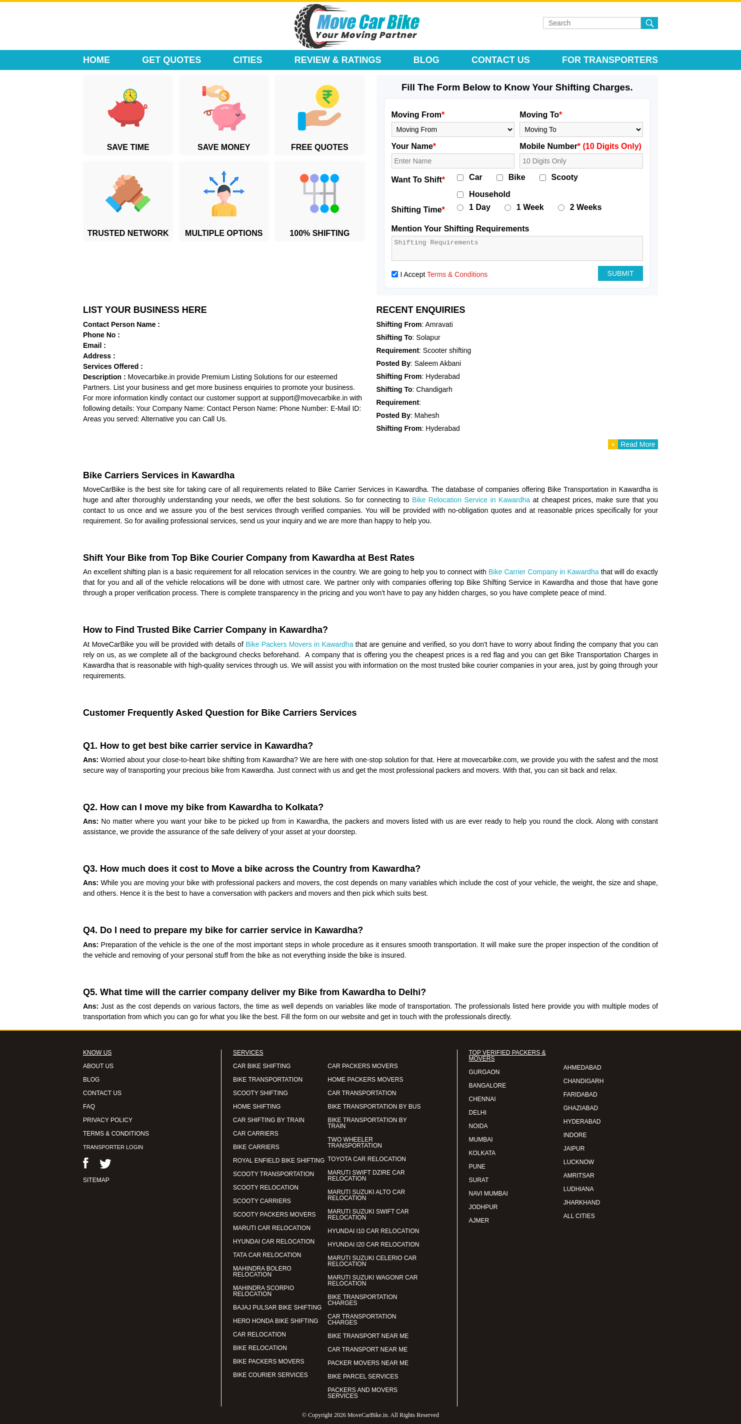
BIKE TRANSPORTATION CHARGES (362, 1300)
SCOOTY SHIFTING (260, 1093)
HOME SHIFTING (256, 1106)
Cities (248, 60)
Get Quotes (171, 60)
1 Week (530, 207)
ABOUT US (98, 1066)
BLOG (91, 1079)
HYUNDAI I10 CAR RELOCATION (373, 1231)
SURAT (479, 1180)
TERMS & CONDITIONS (116, 1133)
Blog (427, 60)
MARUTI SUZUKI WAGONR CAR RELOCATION (373, 1280)
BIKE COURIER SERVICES (270, 1375)
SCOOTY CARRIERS (262, 1201)
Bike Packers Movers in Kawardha (299, 644)
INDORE (575, 1135)
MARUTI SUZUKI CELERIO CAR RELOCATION (372, 1261)
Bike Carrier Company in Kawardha (543, 572)
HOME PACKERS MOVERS (365, 1079)
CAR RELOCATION (259, 1334)
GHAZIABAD (581, 1108)
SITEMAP (96, 1180)
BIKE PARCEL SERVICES (363, 1376)
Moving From (418, 114)
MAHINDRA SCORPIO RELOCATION (263, 1291)
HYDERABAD (582, 1121)
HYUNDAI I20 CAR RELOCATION (373, 1244)
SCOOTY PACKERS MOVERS (274, 1214)
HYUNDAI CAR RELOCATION (273, 1241)
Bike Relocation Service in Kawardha (471, 500)
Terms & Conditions (457, 274)
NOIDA (478, 1126)
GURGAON (484, 1072)
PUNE (477, 1166)
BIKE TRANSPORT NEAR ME (368, 1336)
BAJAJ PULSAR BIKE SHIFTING (277, 1307)
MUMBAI (481, 1139)
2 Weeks (586, 207)
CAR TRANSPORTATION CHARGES (362, 1319)
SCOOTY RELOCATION (265, 1187)
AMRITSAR (579, 1175)
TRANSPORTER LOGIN (113, 1147)
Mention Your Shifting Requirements (461, 228)
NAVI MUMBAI (488, 1193)
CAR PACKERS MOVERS (363, 1066)
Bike (517, 177)
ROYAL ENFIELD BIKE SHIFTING (278, 1160)
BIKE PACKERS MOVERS (268, 1361)
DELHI (477, 1112)
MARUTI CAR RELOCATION (271, 1228)
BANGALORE (487, 1085)
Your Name (414, 146)
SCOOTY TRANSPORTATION (273, 1174)
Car (475, 177)
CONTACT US (102, 1093)
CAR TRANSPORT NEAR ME (368, 1349)
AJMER (479, 1220)
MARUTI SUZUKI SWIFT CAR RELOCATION (368, 1214)
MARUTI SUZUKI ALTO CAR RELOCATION (366, 1195)
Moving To (541, 114)
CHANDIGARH (584, 1081)
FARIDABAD (581, 1094)
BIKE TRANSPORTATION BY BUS (374, 1106)
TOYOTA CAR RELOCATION (367, 1159)
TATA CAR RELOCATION (267, 1255)
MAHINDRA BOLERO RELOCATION (262, 1271)
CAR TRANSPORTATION (362, 1093)
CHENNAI (482, 1099)
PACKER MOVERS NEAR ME (368, 1363)
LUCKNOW (579, 1162)
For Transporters (610, 60)
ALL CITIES (579, 1216)
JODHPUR (483, 1207)
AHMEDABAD (583, 1067)
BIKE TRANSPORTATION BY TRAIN (367, 1123)
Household (489, 194)
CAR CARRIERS (255, 1133)
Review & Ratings (338, 60)
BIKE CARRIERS (256, 1147)
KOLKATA (482, 1153)
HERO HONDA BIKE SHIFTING (275, 1321)
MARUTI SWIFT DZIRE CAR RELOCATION (366, 1175)
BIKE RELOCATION (260, 1348)
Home (96, 60)
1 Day (479, 207)
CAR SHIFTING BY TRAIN (268, 1120)
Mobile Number (581, 146)
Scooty (565, 177)
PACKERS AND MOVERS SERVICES (363, 1393)
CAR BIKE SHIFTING (261, 1066)
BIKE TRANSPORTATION (267, 1079)
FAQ (89, 1106)
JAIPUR (574, 1148)
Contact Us (501, 60)
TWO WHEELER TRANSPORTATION (355, 1142)
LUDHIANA (579, 1189)
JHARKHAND (582, 1202)
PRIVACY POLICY (107, 1120)
